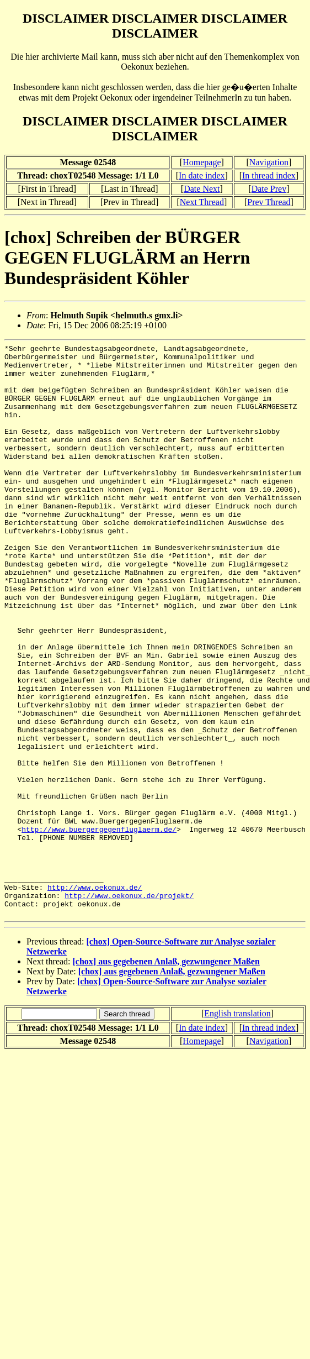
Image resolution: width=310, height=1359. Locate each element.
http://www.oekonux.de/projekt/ (129, 1006)
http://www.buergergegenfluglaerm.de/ (99, 927)
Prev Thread (268, 202)
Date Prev (269, 188)
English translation (237, 1127)
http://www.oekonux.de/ (94, 996)
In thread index (269, 175)
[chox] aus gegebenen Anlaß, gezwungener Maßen (166, 1075)
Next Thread (202, 202)
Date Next (202, 188)
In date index (202, 175)
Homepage (202, 162)
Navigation (268, 162)
